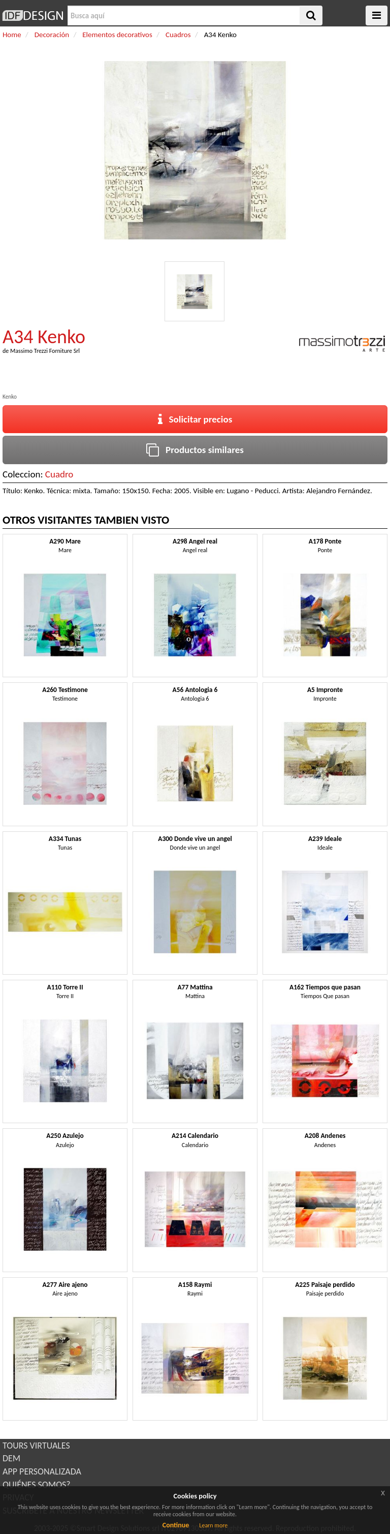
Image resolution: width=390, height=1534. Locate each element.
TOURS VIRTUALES (36, 1445)
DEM (11, 1458)
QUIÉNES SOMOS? (37, 1484)
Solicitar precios (195, 419)
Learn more (213, 1525)
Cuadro (59, 474)
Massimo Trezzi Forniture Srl (45, 350)
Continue (175, 1525)
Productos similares (195, 450)
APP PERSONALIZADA (42, 1471)
